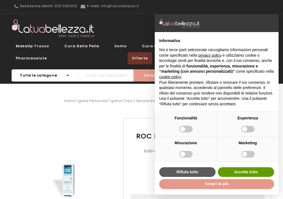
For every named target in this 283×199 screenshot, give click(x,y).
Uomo (120, 46)
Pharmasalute (31, 58)
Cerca (150, 75)
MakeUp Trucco (32, 46)
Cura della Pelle (81, 46)
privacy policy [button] (210, 55)
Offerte (140, 58)
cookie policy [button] (170, 77)
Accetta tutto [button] (246, 172)
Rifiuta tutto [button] (187, 172)
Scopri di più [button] (217, 184)
